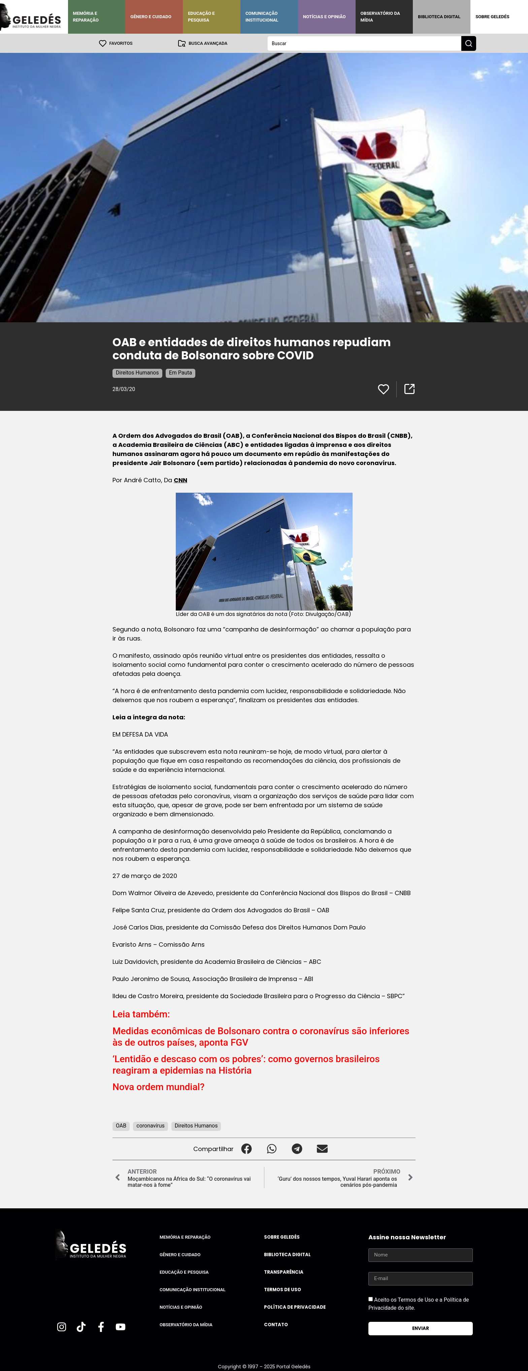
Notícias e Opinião (324, 16)
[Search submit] (468, 43)
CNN (180, 480)
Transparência (283, 1272)
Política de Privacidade (295, 1307)
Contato (276, 1324)
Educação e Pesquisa (201, 17)
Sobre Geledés (492, 16)
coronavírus (150, 1125)
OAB (121, 1125)
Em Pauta (180, 372)
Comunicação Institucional (261, 17)
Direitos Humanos (137, 372)
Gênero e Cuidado (150, 16)
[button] (246, 1148)
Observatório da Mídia (380, 17)
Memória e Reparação (86, 17)
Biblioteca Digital (439, 16)
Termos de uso (282, 1289)
